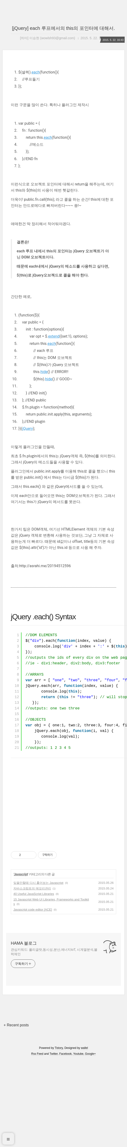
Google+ (90, 1140)
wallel (84, 1134)
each (36, 159)
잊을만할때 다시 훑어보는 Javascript (38, 969)
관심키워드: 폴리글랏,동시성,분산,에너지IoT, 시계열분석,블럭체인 (54, 1039)
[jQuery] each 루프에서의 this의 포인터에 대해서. (63, 28)
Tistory (59, 1134)
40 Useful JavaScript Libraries (33, 980)
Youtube (78, 1140)
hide (44, 458)
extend (54, 423)
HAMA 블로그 (24, 1030)
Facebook (65, 1140)
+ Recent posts (16, 1112)
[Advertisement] (63, 111)
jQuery (27, 515)
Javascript (21, 961)
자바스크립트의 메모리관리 (32, 975)
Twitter (54, 1140)
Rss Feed (37, 1140)
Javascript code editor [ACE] (32, 996)
